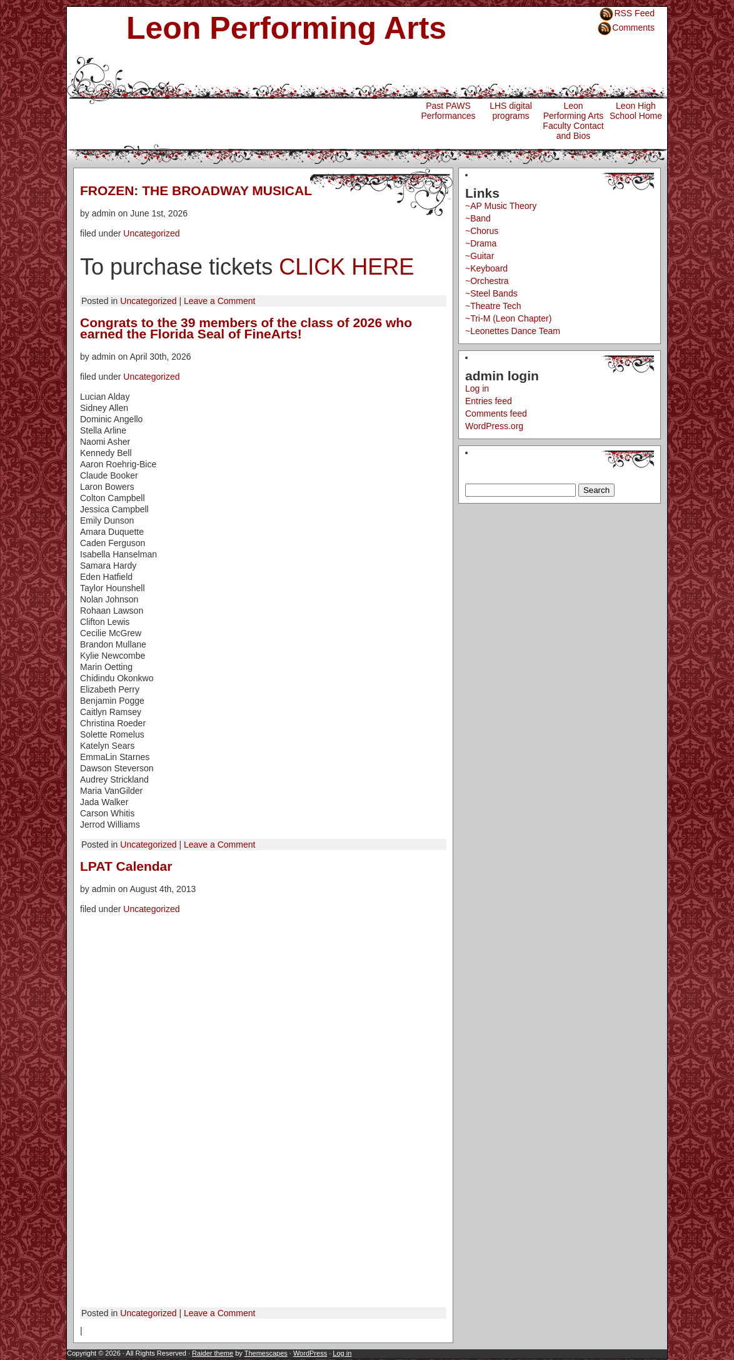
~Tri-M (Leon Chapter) (508, 318)
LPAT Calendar (126, 866)
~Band (478, 218)
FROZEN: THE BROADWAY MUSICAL (196, 190)
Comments (633, 28)
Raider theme (212, 1353)
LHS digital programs (511, 111)
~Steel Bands (491, 293)
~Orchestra (487, 281)
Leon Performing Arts (286, 28)
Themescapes (266, 1353)
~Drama (480, 243)
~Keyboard (486, 268)
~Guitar (479, 256)
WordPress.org (494, 426)
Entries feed (488, 401)
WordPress (310, 1353)
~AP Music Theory (500, 206)
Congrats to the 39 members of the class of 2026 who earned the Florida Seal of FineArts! (246, 328)
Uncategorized (151, 233)
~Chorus (481, 231)
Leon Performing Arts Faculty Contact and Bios (573, 121)
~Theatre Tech (493, 306)
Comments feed (496, 414)
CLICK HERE (346, 267)
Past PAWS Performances (448, 111)
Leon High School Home (636, 111)
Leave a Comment (219, 301)
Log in (477, 388)
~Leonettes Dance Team (512, 331)
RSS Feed (634, 13)
